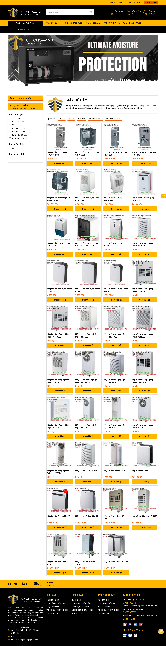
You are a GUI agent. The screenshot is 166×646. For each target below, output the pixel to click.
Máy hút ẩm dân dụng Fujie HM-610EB (115, 244)
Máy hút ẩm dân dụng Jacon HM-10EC (115, 290)
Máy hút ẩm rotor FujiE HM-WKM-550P (87, 153)
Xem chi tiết (116, 254)
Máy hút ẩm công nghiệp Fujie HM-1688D (58, 471)
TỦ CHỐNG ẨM (52, 23)
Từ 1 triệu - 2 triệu (17, 122)
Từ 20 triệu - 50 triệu (18, 138)
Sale (12, 148)
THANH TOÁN (135, 23)
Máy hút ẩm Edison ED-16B (58, 516)
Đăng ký (112, 2)
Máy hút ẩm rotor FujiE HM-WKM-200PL (115, 153)
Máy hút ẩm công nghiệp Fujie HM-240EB (86, 426)
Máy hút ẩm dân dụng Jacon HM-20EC (59, 290)
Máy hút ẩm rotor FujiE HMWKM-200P (57, 153)
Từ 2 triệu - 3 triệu (17, 125)
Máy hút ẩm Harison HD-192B (144, 516)
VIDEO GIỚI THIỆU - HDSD (115, 23)
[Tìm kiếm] (91, 12)
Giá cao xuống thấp (113, 119)
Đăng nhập (122, 2)
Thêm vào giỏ (60, 163)
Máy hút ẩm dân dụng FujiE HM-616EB (59, 244)
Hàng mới (81, 119)
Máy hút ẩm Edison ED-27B (143, 470)
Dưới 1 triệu (14, 118)
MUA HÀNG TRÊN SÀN (72, 23)
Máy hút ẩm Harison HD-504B (114, 517)
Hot (12, 158)
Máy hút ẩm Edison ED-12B (86, 516)
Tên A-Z (62, 119)
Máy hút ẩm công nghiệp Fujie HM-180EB (142, 426)
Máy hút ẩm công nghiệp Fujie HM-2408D (114, 426)
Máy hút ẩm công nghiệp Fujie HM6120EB (142, 335)
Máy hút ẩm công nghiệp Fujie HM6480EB (58, 335)
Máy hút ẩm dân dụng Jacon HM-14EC (87, 290)
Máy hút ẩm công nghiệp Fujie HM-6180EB (86, 380)
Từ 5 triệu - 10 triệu (17, 132)
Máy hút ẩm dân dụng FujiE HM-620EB (115, 199)
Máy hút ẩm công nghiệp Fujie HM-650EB (58, 380)
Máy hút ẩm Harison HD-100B (86, 562)
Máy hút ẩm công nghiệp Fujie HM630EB (86, 335)
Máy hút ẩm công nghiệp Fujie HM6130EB (114, 335)
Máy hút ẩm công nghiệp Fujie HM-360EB (58, 426)
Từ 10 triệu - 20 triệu (18, 135)
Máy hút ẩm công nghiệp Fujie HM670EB (142, 290)
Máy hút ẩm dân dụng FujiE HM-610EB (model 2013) (87, 244)
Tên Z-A (71, 119)
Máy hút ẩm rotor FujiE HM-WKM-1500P (59, 199)
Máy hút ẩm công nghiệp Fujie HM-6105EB (114, 380)
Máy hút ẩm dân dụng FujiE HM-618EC (143, 199)
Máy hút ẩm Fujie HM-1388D (87, 470)
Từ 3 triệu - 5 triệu (17, 128)
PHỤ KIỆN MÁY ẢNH (94, 23)
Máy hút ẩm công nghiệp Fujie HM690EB (142, 244)
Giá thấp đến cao (95, 119)
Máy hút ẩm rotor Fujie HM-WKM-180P (144, 153)
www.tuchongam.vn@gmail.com (24, 639)
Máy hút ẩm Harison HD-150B (58, 562)
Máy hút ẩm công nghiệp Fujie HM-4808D (142, 380)
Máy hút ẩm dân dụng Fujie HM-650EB (87, 199)
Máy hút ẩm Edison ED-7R (114, 470)
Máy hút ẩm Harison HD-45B (115, 561)
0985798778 (151, 2)
